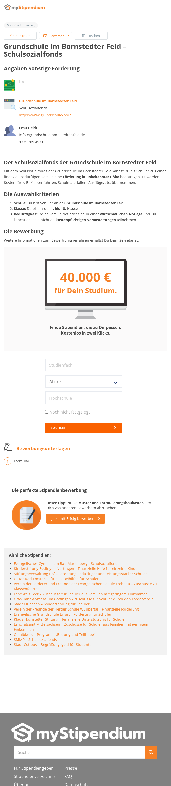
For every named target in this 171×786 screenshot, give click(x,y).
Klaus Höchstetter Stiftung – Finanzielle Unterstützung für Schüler (70, 619)
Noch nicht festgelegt (67, 412)
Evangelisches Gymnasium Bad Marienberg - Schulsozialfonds (66, 563)
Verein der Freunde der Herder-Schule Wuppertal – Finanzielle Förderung (76, 609)
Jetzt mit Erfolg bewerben (72, 518)
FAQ (68, 776)
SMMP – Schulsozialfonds (35, 639)
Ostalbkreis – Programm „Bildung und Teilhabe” (54, 634)
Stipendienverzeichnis (35, 776)
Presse (70, 768)
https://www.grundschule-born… (46, 115)
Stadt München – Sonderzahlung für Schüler (52, 604)
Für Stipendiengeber (33, 768)
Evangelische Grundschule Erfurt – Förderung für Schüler (62, 614)
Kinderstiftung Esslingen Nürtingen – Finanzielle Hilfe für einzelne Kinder (76, 568)
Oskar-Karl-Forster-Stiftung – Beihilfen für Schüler (56, 578)
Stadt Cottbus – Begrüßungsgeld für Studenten (54, 644)
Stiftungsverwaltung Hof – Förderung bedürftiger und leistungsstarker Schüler (80, 573)
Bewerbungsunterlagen (43, 448)
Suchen (84, 428)
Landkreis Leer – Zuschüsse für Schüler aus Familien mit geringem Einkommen (81, 594)
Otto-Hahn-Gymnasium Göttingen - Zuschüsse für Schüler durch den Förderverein (84, 599)
